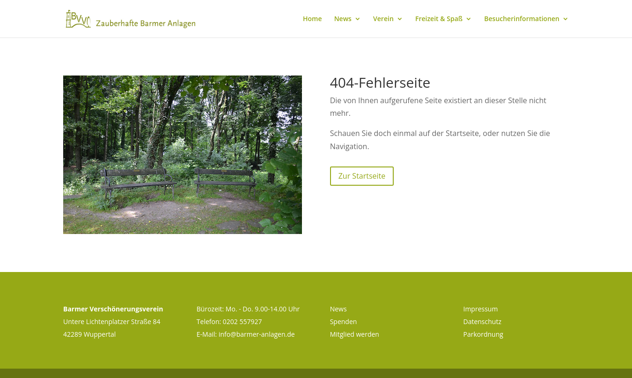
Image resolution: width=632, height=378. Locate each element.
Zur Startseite (362, 176)
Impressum (480, 308)
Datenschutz (482, 321)
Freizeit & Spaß (439, 19)
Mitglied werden (354, 334)
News (343, 19)
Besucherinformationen (521, 19)
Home (312, 19)
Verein (383, 19)
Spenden (343, 321)
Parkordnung (483, 334)
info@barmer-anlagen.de (257, 334)
